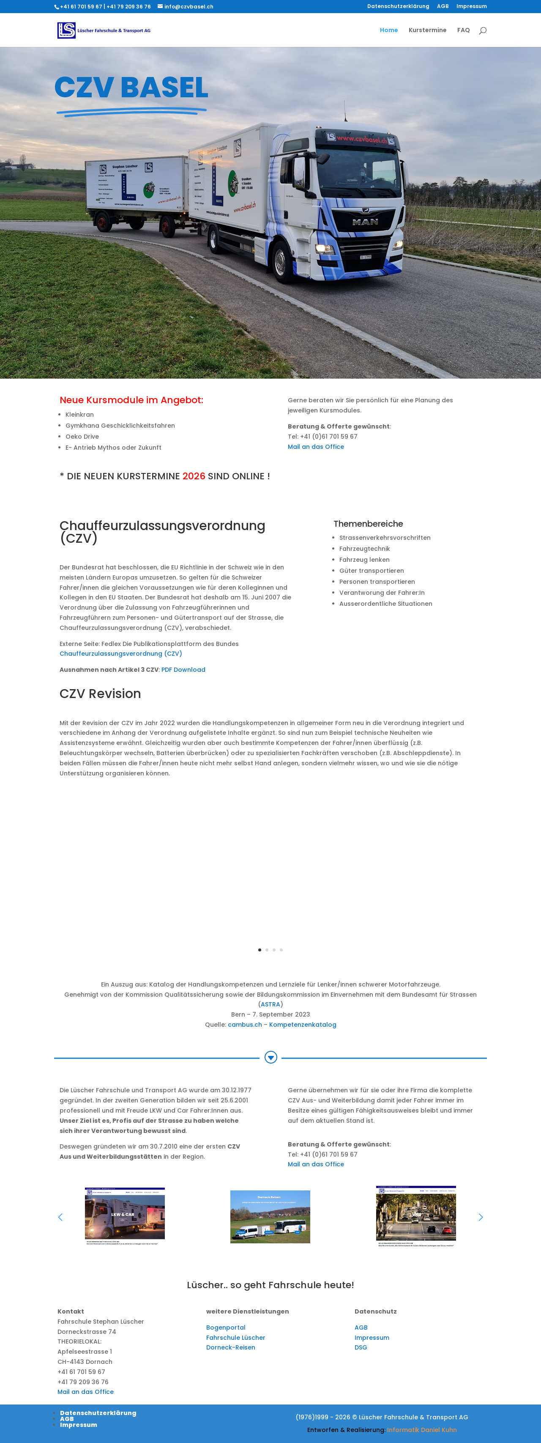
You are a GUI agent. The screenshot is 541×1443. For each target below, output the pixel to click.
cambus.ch (245, 1024)
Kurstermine (428, 30)
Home (389, 30)
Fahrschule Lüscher (235, 1337)
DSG (361, 1347)
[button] (481, 1217)
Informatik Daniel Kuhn (422, 1430)
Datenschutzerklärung (398, 7)
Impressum (471, 7)
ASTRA (270, 1004)
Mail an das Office (316, 447)
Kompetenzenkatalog (302, 1024)
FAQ (463, 30)
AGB (443, 7)
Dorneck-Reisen (230, 1347)
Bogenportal (226, 1327)
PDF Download (183, 669)
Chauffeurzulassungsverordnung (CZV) (121, 653)
